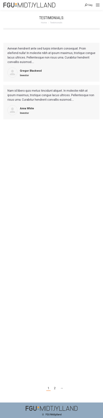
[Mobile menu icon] (98, 5)
